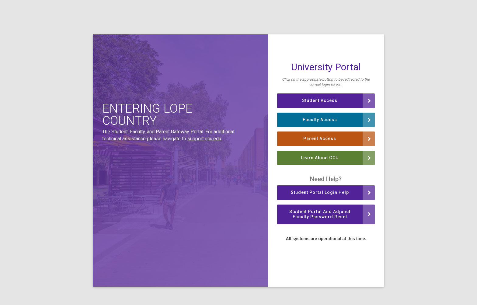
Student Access (336, 100)
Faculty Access (337, 119)
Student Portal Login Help (331, 192)
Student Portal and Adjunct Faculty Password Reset (330, 214)
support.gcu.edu (204, 139)
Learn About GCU (336, 157)
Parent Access (337, 138)
